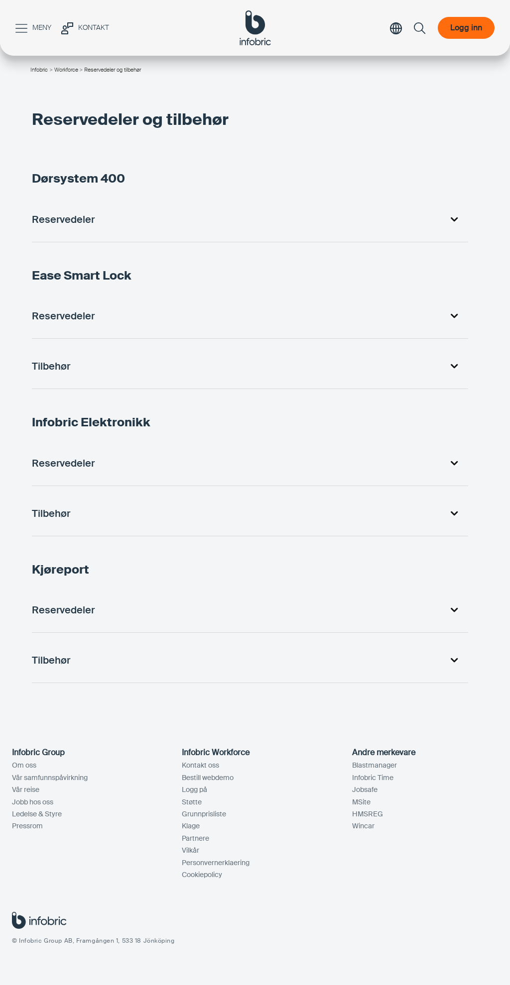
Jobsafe (365, 789)
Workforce (66, 69)
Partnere (195, 838)
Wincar (363, 825)
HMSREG (367, 813)
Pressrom (27, 825)
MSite (361, 801)
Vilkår (190, 850)
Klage (191, 825)
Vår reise (25, 789)
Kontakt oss (200, 765)
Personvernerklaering (216, 862)
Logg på (194, 789)
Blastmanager (374, 765)
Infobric (39, 69)
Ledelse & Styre (37, 813)
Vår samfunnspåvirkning (50, 777)
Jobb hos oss (32, 801)
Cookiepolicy (202, 874)
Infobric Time (372, 777)
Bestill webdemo (208, 777)
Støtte (192, 801)
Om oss (24, 765)
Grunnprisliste (204, 813)
